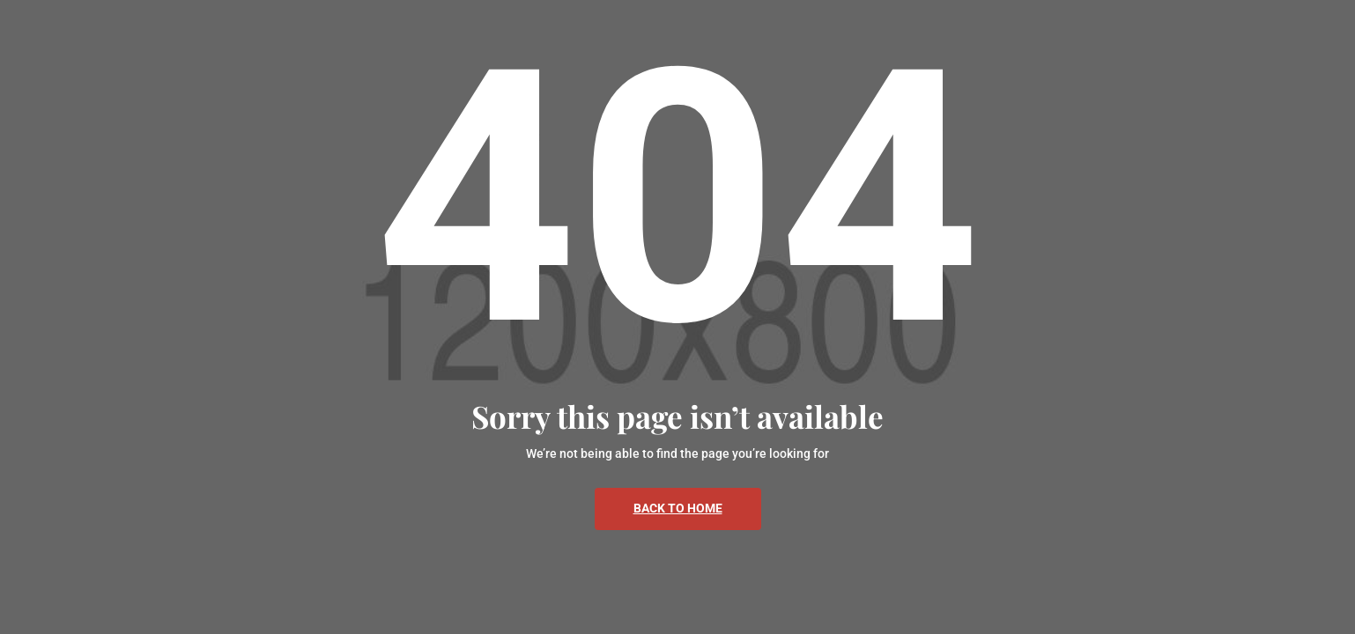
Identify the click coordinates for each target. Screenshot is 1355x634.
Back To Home (677, 508)
